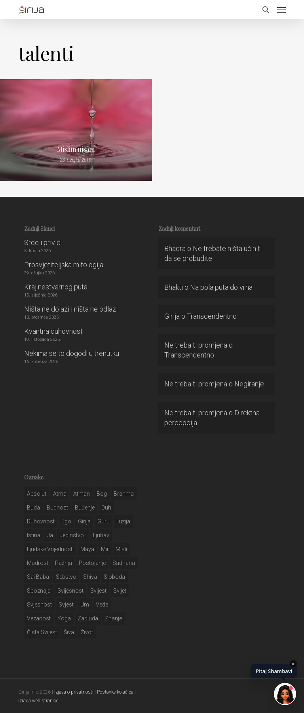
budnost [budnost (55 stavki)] (57, 507)
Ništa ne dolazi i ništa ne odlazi (71, 309)
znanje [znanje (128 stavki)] (113, 618)
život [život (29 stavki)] (87, 632)
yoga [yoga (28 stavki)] (64, 618)
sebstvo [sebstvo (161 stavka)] (66, 577)
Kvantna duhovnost (53, 331)
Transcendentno (212, 316)
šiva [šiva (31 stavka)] (69, 632)
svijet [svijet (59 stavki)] (119, 591)
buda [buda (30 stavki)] (33, 507)
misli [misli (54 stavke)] (121, 549)
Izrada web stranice (38, 700)
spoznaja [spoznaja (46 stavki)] (39, 591)
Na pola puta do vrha (221, 287)
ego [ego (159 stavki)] (66, 521)
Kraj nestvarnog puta (55, 287)
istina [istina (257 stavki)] (33, 535)
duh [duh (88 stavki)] (106, 507)
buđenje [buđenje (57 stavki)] (85, 507)
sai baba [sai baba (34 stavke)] (38, 577)
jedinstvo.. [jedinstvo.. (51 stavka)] (73, 535)
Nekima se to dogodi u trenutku (71, 353)
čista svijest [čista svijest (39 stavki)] (42, 632)
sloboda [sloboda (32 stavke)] (114, 577)
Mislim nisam (76, 149)
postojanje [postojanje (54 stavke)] (92, 563)
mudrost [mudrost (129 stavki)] (37, 563)
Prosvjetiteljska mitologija (63, 264)
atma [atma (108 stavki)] (59, 494)
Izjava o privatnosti (73, 692)
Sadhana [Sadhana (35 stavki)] (123, 563)
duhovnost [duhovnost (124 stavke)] (41, 521)
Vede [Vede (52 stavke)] (102, 604)
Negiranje (249, 384)
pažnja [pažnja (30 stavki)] (63, 563)
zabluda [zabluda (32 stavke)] (88, 618)
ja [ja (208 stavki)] (50, 535)
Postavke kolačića (115, 692)
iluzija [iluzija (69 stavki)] (123, 521)
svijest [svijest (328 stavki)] (98, 591)
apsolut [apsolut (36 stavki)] (36, 494)
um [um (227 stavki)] (84, 604)
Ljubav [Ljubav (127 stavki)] (101, 535)
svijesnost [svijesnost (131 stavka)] (70, 591)
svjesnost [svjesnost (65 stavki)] (39, 604)
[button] (281, 9)
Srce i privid (42, 242)
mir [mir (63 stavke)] (105, 549)
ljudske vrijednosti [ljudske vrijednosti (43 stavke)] (50, 549)
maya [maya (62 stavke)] (87, 549)
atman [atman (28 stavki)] (81, 494)
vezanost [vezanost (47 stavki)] (39, 618)
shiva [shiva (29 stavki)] (90, 577)
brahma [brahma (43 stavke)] (124, 494)
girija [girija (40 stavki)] (84, 521)
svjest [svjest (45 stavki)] (66, 604)
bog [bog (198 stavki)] (102, 494)
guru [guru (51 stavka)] (103, 521)
